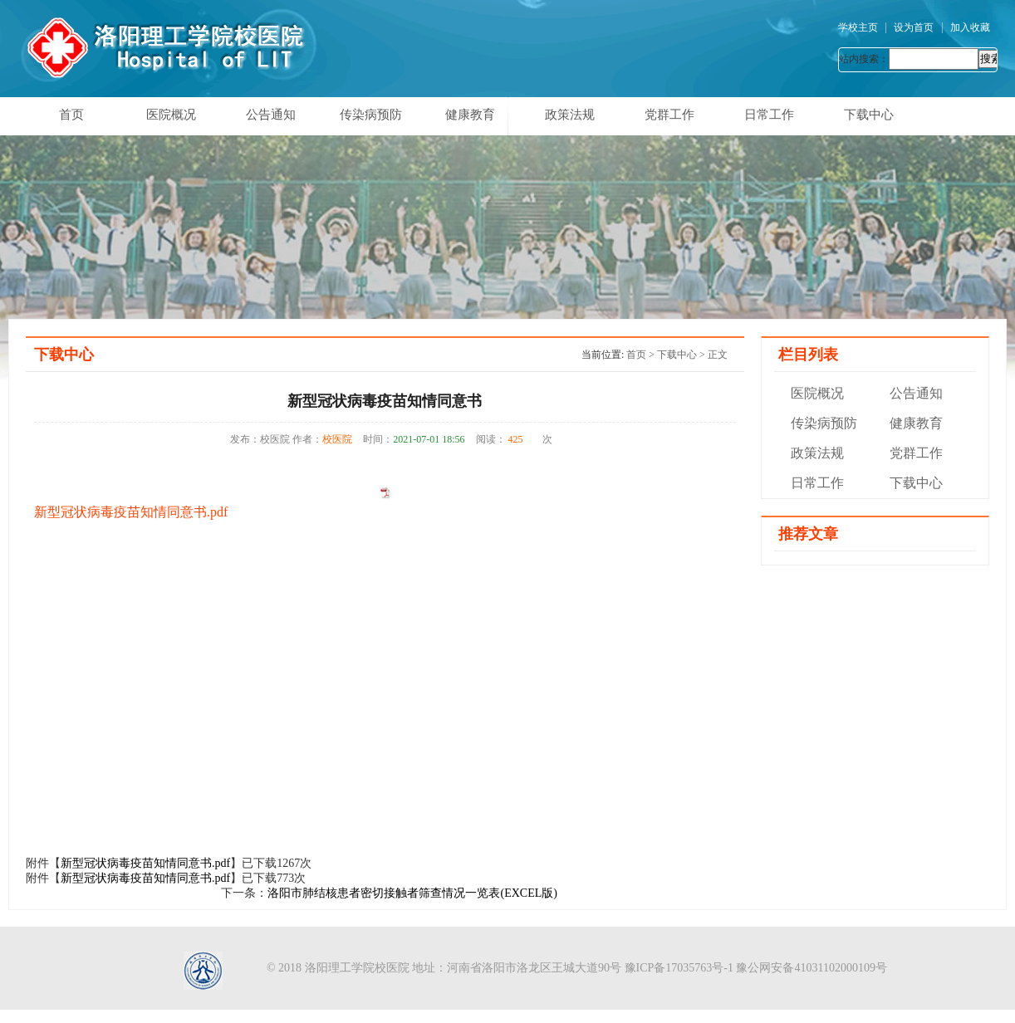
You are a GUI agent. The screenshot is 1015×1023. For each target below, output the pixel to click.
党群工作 (669, 114)
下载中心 (869, 114)
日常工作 (769, 114)
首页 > (641, 354)
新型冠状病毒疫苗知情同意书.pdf (131, 512)
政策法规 (570, 114)
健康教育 (470, 114)
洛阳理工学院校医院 (357, 968)
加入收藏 (970, 27)
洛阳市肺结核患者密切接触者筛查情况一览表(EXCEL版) (412, 893)
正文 (718, 354)
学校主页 (858, 27)
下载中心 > (682, 354)
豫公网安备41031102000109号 (811, 968)
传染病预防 (371, 114)
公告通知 (271, 114)
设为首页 (914, 27)
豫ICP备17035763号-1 (679, 968)
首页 (71, 114)
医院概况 (171, 114)
